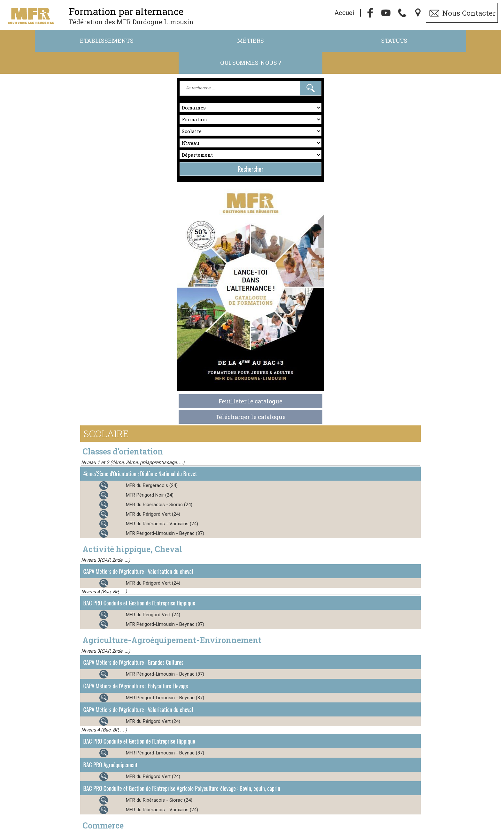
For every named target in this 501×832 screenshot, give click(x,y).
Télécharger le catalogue (80, 370)
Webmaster (303, 828)
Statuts (313, 41)
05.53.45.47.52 (235, 819)
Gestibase (332, 828)
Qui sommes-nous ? (437, 41)
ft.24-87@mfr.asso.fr (309, 819)
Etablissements (63, 41)
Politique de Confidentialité (225, 828)
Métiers (187, 41)
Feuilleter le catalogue (80, 354)
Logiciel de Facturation (376, 828)
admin (417, 828)
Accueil (345, 13)
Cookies (270, 828)
